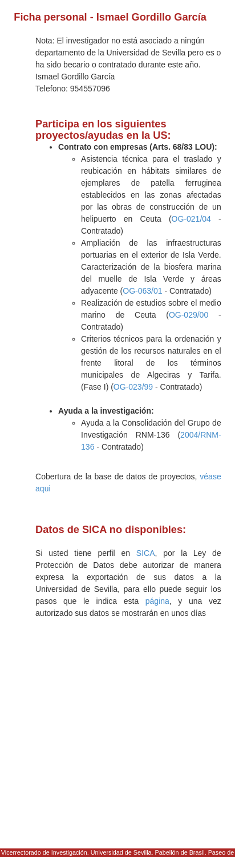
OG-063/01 (142, 290)
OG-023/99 (133, 386)
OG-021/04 (191, 218)
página (157, 601)
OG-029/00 (188, 314)
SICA (145, 553)
